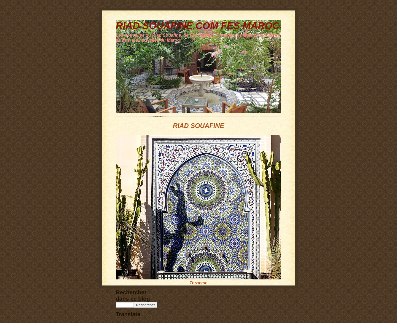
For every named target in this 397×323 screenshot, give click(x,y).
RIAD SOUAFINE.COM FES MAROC (198, 25)
